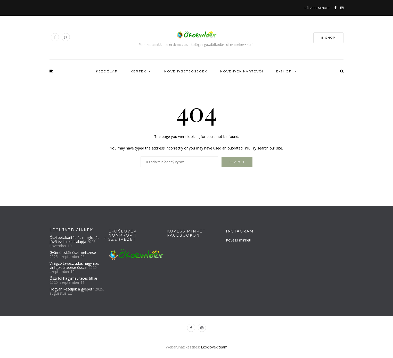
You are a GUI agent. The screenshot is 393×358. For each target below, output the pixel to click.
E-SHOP (328, 37)
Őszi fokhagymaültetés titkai (73, 278)
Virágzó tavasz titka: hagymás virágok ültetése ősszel (74, 265)
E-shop (284, 71)
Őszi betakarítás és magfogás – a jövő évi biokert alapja (77, 239)
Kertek (138, 71)
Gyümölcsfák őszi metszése (73, 252)
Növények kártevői (241, 71)
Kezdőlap (107, 71)
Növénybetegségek (185, 71)
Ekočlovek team (214, 347)
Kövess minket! (238, 240)
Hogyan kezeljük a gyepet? (72, 289)
